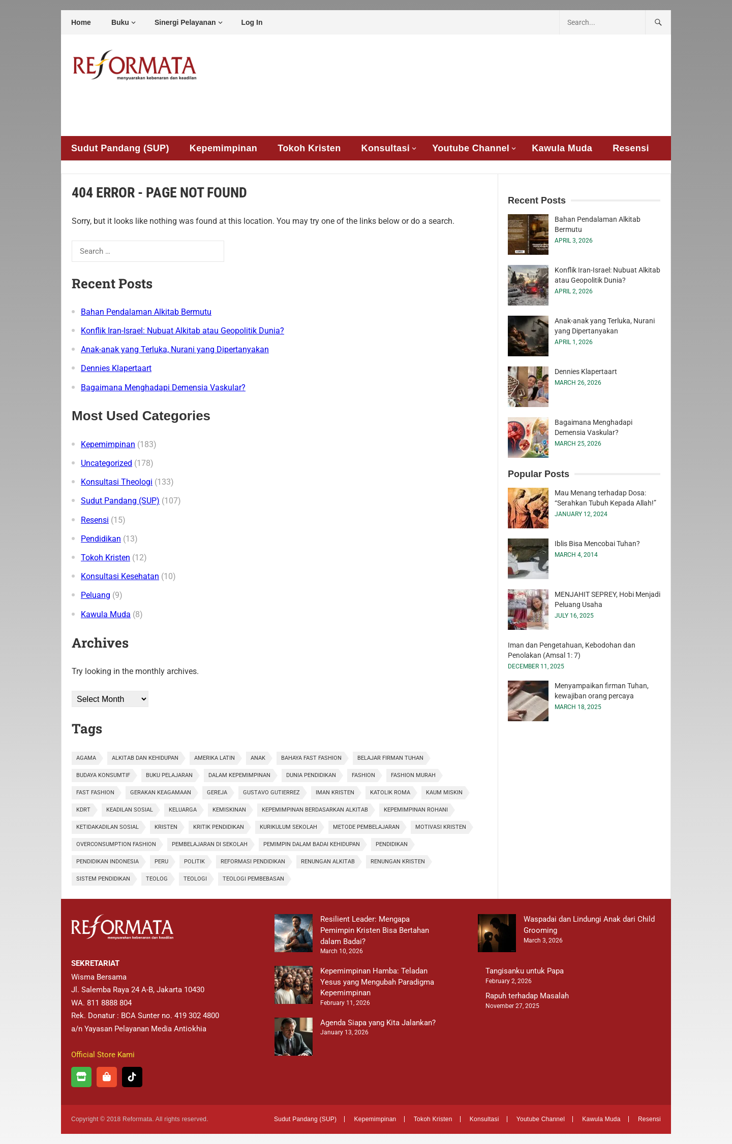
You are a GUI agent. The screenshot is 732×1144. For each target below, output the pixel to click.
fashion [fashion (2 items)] (363, 775)
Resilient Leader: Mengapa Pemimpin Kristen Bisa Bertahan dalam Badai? (374, 930)
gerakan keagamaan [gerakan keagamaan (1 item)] (160, 792)
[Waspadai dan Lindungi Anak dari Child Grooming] (497, 935)
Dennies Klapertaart (116, 368)
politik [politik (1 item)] (194, 861)
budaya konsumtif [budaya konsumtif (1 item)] (103, 775)
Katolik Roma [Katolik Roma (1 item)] (390, 792)
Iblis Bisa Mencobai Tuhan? (597, 544)
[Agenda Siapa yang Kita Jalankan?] (293, 1038)
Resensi (631, 148)
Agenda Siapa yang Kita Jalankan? (378, 1022)
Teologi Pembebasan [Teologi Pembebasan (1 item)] (253, 879)
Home (81, 22)
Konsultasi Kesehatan (120, 576)
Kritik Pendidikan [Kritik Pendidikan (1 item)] (218, 827)
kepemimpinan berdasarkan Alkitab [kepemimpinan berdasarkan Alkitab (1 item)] (315, 809)
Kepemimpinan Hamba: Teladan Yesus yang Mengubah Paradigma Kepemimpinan (377, 982)
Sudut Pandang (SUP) (120, 148)
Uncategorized (106, 463)
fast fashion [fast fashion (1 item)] (95, 792)
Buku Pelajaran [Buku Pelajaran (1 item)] (169, 775)
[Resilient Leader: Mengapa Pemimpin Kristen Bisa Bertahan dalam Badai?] (293, 935)
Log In (252, 22)
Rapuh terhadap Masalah (527, 995)
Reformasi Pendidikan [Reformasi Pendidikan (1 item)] (253, 861)
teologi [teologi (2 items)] (195, 879)
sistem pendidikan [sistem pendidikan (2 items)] (103, 879)
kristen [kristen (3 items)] (166, 827)
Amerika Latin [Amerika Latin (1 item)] (214, 758)
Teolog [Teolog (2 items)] (157, 879)
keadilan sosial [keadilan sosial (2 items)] (129, 809)
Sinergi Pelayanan (185, 22)
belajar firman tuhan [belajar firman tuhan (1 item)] (390, 758)
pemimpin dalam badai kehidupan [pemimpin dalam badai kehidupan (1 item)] (311, 844)
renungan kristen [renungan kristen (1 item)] (398, 861)
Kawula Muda (562, 148)
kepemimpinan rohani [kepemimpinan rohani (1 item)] (416, 809)
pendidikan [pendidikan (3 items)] (392, 844)
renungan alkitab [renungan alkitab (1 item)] (328, 861)
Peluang (95, 595)
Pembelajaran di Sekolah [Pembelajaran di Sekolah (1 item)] (210, 844)
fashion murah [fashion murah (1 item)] (413, 775)
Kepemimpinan (223, 148)
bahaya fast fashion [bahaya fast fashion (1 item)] (311, 758)
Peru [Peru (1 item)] (161, 861)
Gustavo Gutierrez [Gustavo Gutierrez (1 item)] (271, 792)
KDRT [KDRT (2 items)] (83, 809)
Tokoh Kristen (309, 148)
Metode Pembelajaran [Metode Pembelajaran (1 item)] (366, 827)
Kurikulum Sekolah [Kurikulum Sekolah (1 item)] (288, 827)
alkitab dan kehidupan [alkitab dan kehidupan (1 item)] (145, 758)
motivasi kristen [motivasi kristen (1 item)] (440, 827)
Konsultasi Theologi (116, 482)
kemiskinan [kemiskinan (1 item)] (229, 809)
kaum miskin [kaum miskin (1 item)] (444, 792)
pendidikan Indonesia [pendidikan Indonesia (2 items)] (107, 861)
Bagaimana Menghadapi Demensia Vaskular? (163, 387)
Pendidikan (101, 539)
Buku (120, 22)
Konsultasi (385, 148)
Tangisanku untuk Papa (524, 970)
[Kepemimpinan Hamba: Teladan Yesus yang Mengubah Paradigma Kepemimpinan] (293, 986)
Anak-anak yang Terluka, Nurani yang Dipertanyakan (175, 349)
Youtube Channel (470, 148)
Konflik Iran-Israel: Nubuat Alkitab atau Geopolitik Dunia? (182, 330)
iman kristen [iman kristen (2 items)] (335, 792)
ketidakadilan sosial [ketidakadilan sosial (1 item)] (107, 827)
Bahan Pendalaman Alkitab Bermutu (146, 312)
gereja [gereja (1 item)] (217, 792)
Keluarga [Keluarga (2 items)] (183, 809)
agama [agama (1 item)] (86, 758)
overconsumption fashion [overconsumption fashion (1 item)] (116, 844)
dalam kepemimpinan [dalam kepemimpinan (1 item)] (239, 775)
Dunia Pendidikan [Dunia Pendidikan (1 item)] (311, 775)
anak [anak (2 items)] (258, 758)
